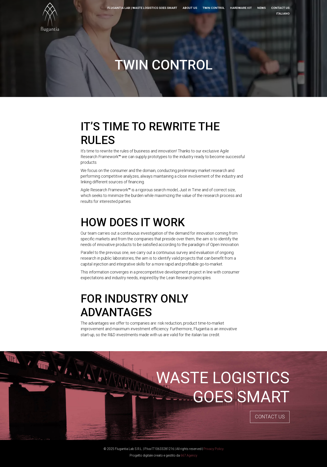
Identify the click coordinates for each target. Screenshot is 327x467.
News (261, 8)
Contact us (280, 8)
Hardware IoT (241, 8)
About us (190, 8)
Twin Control (214, 8)
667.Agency (189, 455)
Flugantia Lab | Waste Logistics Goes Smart (142, 8)
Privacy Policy (213, 449)
